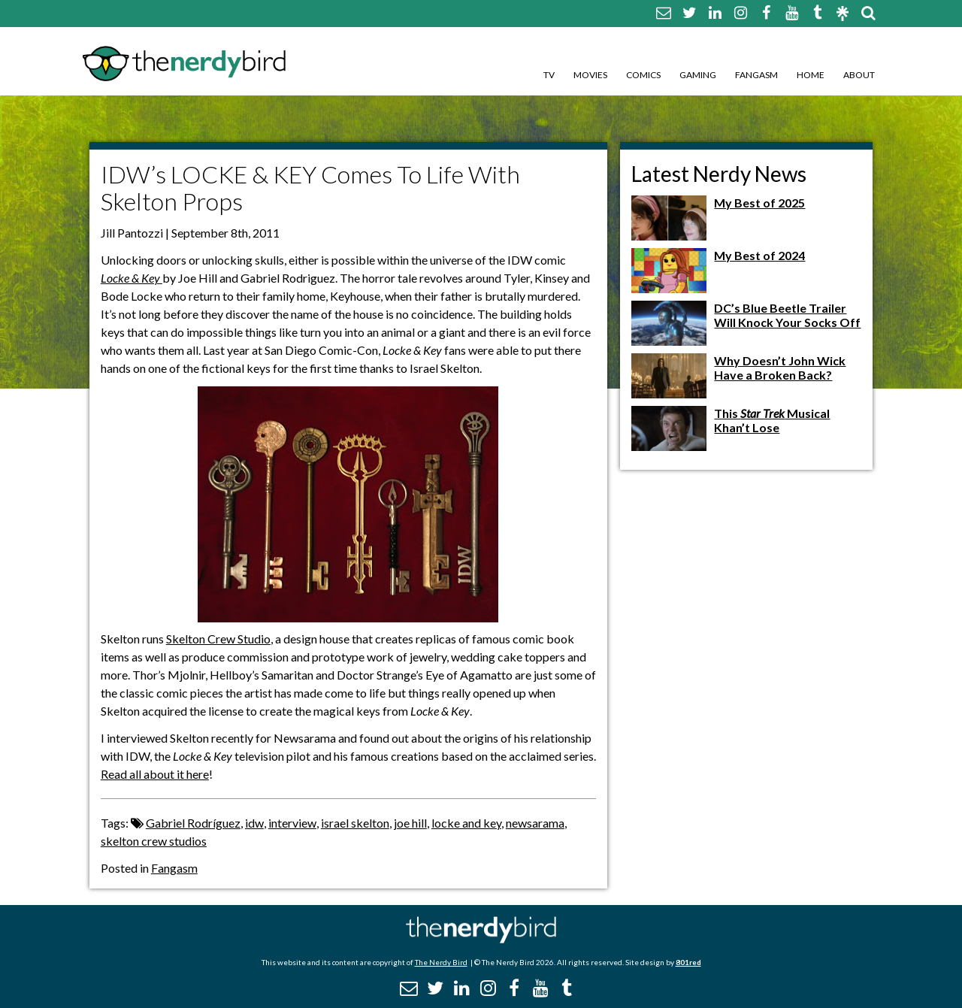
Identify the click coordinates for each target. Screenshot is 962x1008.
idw (254, 823)
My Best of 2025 (759, 202)
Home (810, 74)
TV (549, 74)
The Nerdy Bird (441, 962)
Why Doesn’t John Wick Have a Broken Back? (780, 367)
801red (688, 962)
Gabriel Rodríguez (193, 823)
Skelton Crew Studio (218, 638)
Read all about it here (155, 774)
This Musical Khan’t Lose (772, 420)
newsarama (535, 823)
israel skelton (355, 823)
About (859, 74)
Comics (643, 74)
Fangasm (756, 74)
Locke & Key (131, 278)
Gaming (697, 74)
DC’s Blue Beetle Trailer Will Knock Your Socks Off (787, 315)
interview (292, 823)
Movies (590, 74)
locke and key (466, 823)
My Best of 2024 (759, 255)
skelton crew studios (154, 841)
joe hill (410, 823)
